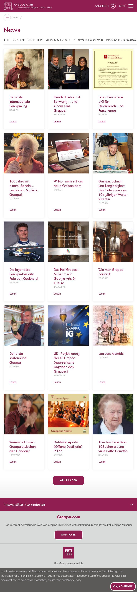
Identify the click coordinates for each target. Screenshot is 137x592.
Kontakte (68, 535)
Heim (15, 17)
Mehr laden (68, 480)
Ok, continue (123, 586)
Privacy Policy (73, 580)
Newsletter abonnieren (68, 505)
